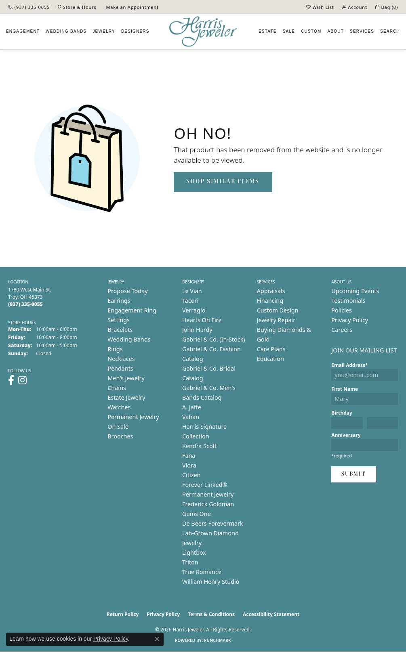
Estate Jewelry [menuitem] (126, 397)
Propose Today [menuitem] (127, 291)
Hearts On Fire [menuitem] (201, 320)
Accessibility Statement (271, 614)
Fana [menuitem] (189, 455)
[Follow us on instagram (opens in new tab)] (22, 380)
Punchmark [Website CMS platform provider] (217, 640)
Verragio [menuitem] (193, 310)
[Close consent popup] (157, 639)
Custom (311, 31)
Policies (341, 310)
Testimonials (348, 300)
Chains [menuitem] (116, 388)
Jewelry (104, 31)
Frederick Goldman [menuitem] (208, 504)
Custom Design (278, 310)
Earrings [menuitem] (118, 300)
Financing (270, 300)
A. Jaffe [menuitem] (191, 407)
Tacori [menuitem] (190, 300)
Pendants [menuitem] (120, 368)
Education (270, 359)
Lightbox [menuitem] (194, 552)
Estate (268, 31)
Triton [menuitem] (190, 562)
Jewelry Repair (276, 320)
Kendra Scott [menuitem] (199, 446)
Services (362, 31)
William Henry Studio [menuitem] (210, 581)
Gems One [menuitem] (196, 514)
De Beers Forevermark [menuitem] (212, 523)
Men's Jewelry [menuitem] (126, 378)
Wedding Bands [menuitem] (128, 339)
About (336, 31)
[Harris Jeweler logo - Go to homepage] (203, 32)
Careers (341, 329)
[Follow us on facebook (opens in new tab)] (11, 380)
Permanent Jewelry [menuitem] (133, 417)
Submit (353, 474)
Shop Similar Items (222, 181)
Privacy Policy (349, 320)
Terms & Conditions (211, 614)
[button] (320, 7)
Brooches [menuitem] (120, 436)
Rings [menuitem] (114, 349)
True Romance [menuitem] (201, 572)
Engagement (23, 31)
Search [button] (390, 31)
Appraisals (271, 291)
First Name (344, 389)
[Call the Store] (25, 304)
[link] (29, 7)
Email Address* (349, 365)
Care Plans (271, 349)
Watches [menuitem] (118, 407)
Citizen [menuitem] (191, 475)
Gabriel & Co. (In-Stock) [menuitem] (213, 339)
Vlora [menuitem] (189, 465)
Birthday (341, 412)
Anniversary (345, 435)
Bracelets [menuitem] (120, 329)
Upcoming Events (355, 291)
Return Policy (123, 614)
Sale (289, 31)
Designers (135, 31)
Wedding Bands (66, 31)
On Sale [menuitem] (117, 426)
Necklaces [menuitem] (121, 359)
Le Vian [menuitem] (192, 291)
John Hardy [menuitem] (197, 329)
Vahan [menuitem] (190, 417)
